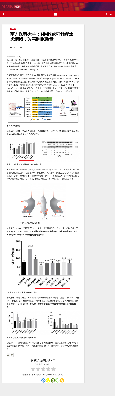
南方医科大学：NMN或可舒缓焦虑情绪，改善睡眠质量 (41, 36)
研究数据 (13, 28)
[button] (106, 14)
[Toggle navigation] (55, 14)
